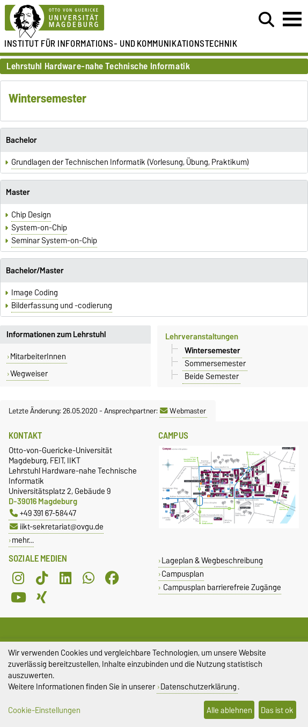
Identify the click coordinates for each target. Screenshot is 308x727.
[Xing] (42, 597)
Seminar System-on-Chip (54, 240)
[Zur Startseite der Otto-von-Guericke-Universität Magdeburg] (94, 21)
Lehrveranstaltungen (201, 336)
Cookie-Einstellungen (44, 710)
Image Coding (34, 292)
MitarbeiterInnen (38, 356)
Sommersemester (215, 363)
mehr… (23, 540)
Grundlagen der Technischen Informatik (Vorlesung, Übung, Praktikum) (130, 162)
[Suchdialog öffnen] (266, 20)
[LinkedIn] (65, 577)
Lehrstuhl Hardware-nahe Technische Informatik (98, 66)
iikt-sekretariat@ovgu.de (57, 526)
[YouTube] (18, 597)
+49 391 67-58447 (43, 513)
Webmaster (183, 410)
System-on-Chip (39, 227)
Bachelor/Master (35, 270)
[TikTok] (42, 577)
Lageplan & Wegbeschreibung (212, 560)
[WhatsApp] (88, 577)
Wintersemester (212, 350)
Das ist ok (277, 710)
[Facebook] (112, 577)
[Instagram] (18, 577)
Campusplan (183, 573)
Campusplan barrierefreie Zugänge (221, 587)
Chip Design (31, 214)
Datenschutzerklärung (198, 686)
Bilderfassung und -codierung (61, 305)
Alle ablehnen (229, 710)
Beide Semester (212, 376)
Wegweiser (29, 373)
